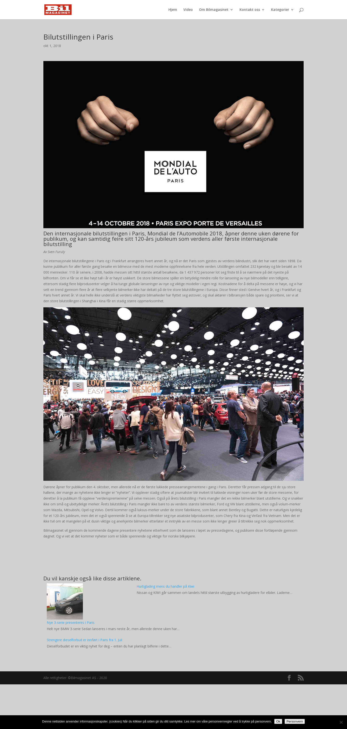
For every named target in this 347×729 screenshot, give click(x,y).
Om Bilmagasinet (213, 10)
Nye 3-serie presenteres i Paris (70, 622)
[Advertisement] (173, 693)
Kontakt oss (250, 10)
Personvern (295, 721)
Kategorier (280, 10)
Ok (278, 721)
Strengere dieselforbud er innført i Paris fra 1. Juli (84, 640)
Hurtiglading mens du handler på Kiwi (165, 586)
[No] (341, 722)
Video (188, 10)
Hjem (172, 10)
